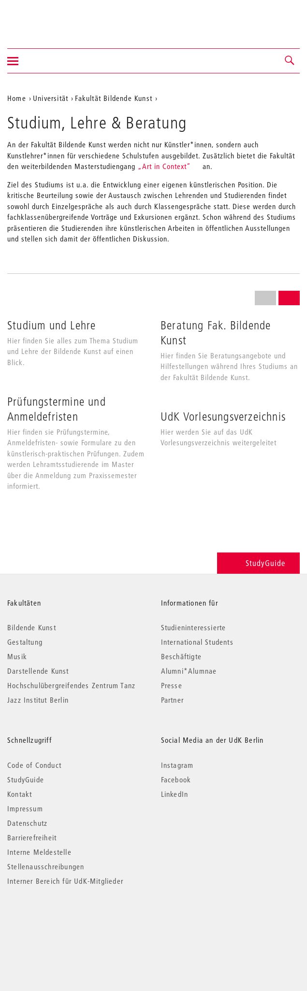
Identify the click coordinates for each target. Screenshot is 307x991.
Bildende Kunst (31, 627)
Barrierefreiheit (32, 837)
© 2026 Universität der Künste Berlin (57, 921)
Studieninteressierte (193, 627)
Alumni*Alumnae (189, 671)
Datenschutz (27, 823)
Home (16, 98)
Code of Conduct (34, 765)
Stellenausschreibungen (45, 866)
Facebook (176, 779)
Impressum (25, 808)
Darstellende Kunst (38, 671)
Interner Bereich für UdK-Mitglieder (65, 881)
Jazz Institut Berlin (38, 700)
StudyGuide (258, 563)
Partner (172, 700)
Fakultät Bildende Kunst (113, 98)
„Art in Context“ (164, 166)
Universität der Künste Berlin (45, 17)
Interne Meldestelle (39, 852)
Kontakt (19, 794)
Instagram (177, 765)
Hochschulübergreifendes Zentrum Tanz (71, 685)
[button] (290, 61)
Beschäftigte (181, 656)
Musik (17, 656)
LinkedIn (175, 794)
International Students (197, 642)
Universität (50, 98)
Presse (171, 685)
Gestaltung (25, 642)
